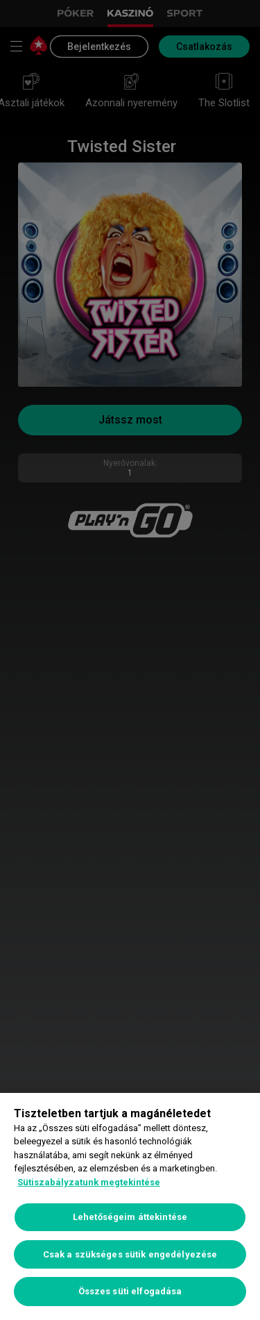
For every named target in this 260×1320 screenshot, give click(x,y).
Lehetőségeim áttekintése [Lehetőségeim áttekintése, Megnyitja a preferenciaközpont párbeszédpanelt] (130, 1217)
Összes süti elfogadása (130, 1291)
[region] (130, 1206)
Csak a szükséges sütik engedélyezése (130, 1254)
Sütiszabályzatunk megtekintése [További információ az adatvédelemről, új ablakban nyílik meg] (88, 1182)
